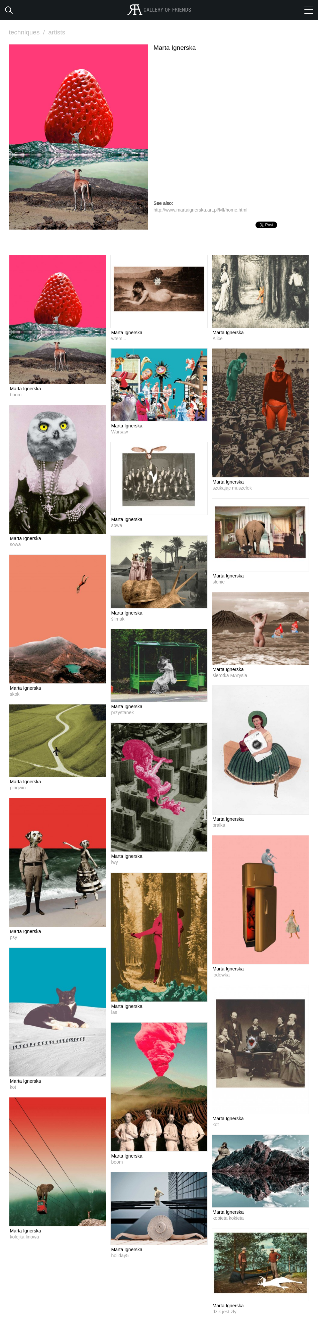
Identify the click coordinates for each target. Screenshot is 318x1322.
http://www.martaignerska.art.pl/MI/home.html (200, 210)
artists (56, 32)
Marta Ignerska (25, 388)
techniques (27, 32)
